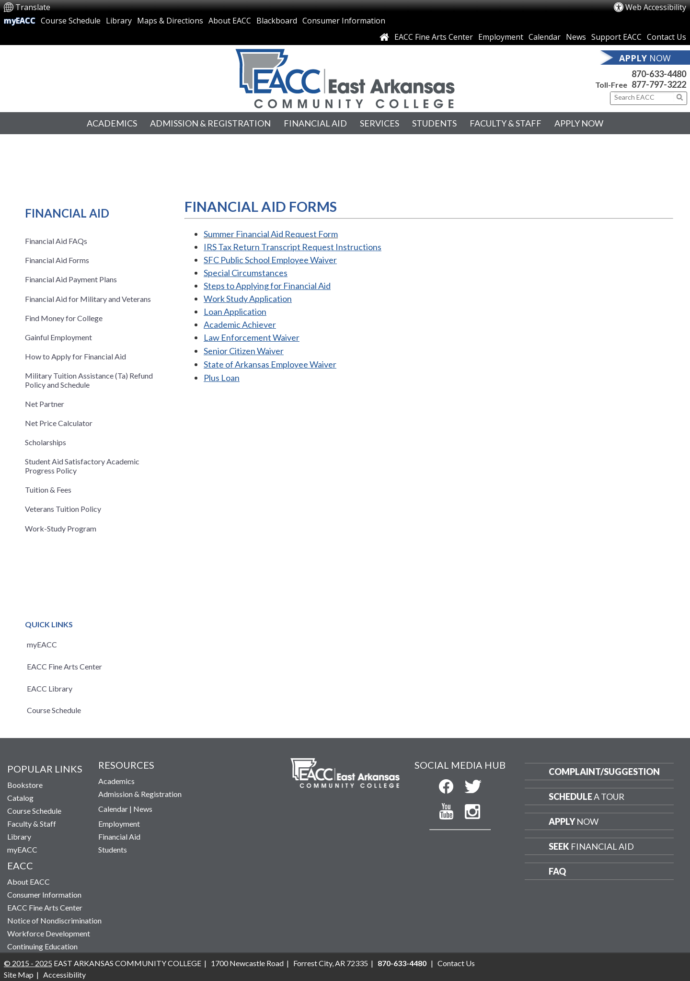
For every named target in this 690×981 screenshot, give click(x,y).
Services (379, 123)
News (576, 37)
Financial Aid (315, 123)
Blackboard (276, 20)
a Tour (586, 796)
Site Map (19, 974)
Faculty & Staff (505, 123)
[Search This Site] (644, 97)
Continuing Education (42, 946)
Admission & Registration (210, 123)
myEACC (19, 20)
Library (119, 20)
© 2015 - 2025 (28, 963)
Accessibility (64, 974)
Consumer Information (343, 20)
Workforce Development (48, 933)
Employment (500, 37)
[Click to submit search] (680, 97)
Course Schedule (71, 20)
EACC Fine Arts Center (433, 37)
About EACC (229, 20)
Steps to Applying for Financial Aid (267, 285)
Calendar (545, 37)
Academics (112, 123)
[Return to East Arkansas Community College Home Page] (345, 76)
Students (434, 123)
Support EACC (616, 37)
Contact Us (666, 37)
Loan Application (235, 311)
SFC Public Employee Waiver (270, 259)
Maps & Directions (170, 20)
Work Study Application (248, 298)
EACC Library (49, 688)
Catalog (20, 797)
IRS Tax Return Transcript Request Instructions (292, 247)
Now (573, 821)
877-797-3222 (659, 84)
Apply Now (578, 123)
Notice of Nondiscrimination (54, 920)
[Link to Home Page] (384, 37)
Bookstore (25, 784)
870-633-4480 (659, 74)
